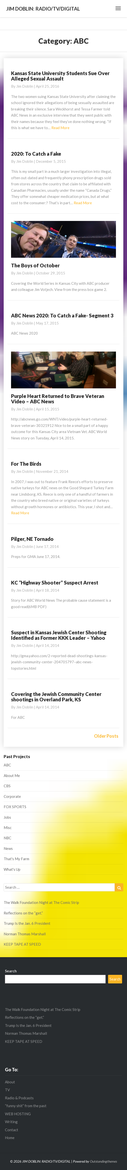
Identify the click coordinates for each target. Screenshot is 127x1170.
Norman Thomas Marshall (25, 934)
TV (7, 1090)
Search (11, 971)
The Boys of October (35, 265)
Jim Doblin (24, 86)
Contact (11, 1130)
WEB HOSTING (18, 1114)
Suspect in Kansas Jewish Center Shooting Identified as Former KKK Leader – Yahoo (58, 635)
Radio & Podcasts (19, 1098)
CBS (7, 786)
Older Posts (106, 736)
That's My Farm (16, 859)
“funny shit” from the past (25, 1105)
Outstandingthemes (103, 1161)
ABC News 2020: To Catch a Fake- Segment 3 (62, 315)
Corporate (12, 796)
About (10, 1082)
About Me (12, 775)
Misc (8, 827)
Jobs (7, 817)
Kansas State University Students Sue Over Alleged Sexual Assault (60, 76)
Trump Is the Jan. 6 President (27, 923)
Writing (11, 1121)
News (8, 848)
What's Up (12, 869)
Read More (60, 127)
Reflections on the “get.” (23, 913)
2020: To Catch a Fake (36, 154)
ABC (7, 765)
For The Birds (26, 464)
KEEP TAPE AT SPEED (22, 944)
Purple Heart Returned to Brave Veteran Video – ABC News (57, 398)
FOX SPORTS (15, 806)
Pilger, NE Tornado (32, 539)
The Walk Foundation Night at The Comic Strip (41, 902)
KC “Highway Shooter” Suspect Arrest (54, 582)
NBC (7, 838)
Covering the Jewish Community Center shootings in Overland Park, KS (56, 696)
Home (9, 1137)
